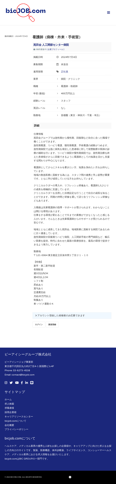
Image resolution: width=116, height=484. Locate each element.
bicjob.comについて (15, 420)
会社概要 (9, 425)
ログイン (39, 324)
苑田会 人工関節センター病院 (51, 44)
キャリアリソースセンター (19, 416)
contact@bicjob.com (23, 374)
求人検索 (9, 403)
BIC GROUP (26, 458)
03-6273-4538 (21, 370)
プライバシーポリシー (16, 429)
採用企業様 (10, 412)
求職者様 (9, 408)
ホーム (8, 399)
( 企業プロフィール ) (55, 49)
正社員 (64, 71)
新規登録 (52, 324)
